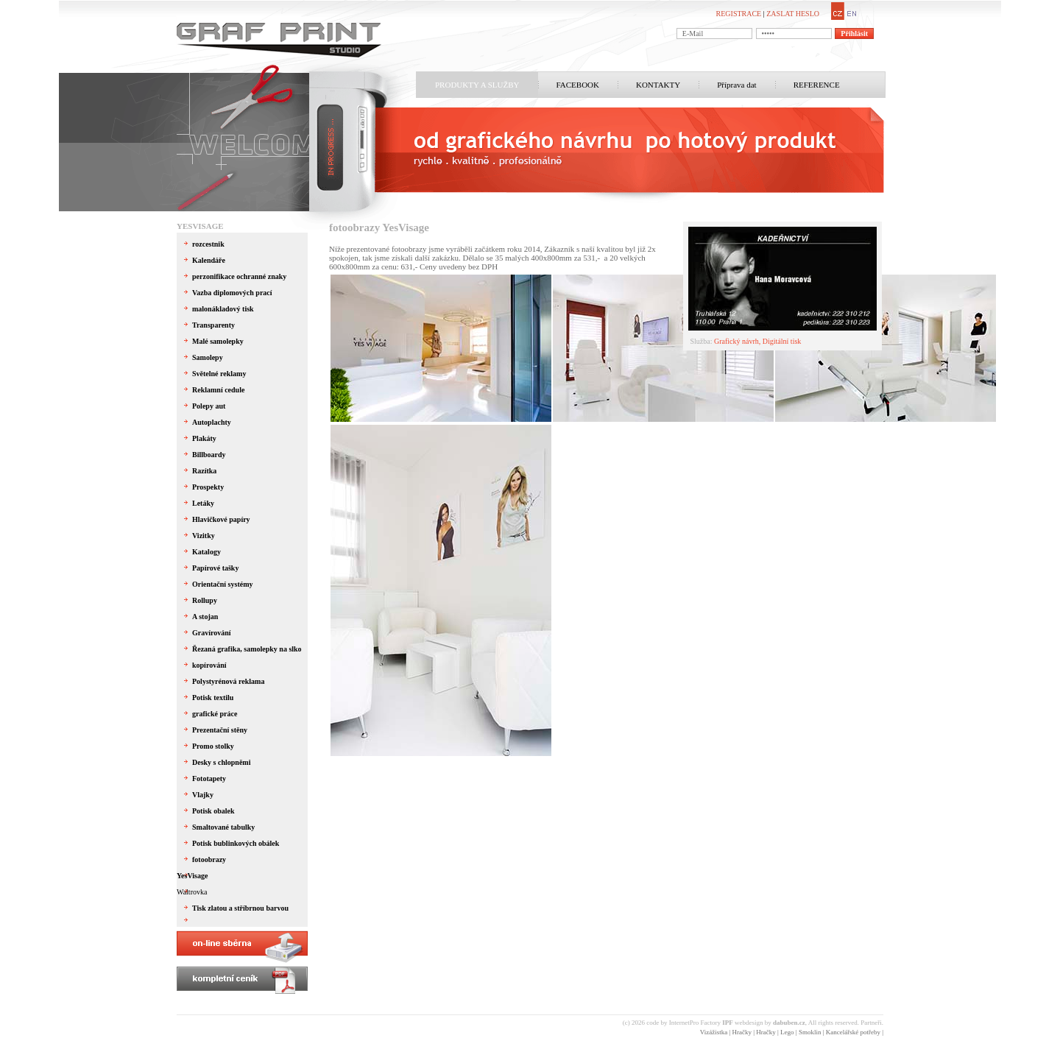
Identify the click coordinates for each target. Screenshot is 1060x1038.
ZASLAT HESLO (792, 14)
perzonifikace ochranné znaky (239, 276)
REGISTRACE (739, 14)
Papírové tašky (215, 568)
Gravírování (211, 633)
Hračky (742, 1032)
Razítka (204, 471)
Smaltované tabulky (223, 827)
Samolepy (207, 357)
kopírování (209, 665)
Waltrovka (192, 892)
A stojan (205, 616)
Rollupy (204, 600)
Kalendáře (208, 260)
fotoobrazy (209, 859)
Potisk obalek (213, 811)
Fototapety (209, 778)
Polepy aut (208, 406)
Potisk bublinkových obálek (235, 843)
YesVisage (200, 226)
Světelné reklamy (219, 374)
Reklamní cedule (218, 390)
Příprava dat (736, 84)
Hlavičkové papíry (221, 519)
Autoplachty (211, 422)
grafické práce (214, 714)
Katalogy (206, 552)
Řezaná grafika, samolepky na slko (247, 649)
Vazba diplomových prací (232, 293)
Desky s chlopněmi (221, 762)
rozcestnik (208, 244)
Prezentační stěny (219, 730)
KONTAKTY (658, 84)
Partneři (871, 1022)
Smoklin (810, 1032)
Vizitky (203, 536)
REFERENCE (817, 84)
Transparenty (213, 325)
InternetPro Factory (701, 1022)
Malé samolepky (218, 341)
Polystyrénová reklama (228, 681)
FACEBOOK (577, 84)
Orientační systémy (222, 584)
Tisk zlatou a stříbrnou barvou (240, 908)
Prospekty (208, 487)
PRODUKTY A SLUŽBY (477, 84)
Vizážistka (713, 1032)
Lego (787, 1032)
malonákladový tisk (223, 309)
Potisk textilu (212, 697)
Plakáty (204, 438)
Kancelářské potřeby (853, 1032)
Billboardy (209, 455)
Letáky (203, 503)
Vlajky (202, 795)
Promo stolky (213, 746)
